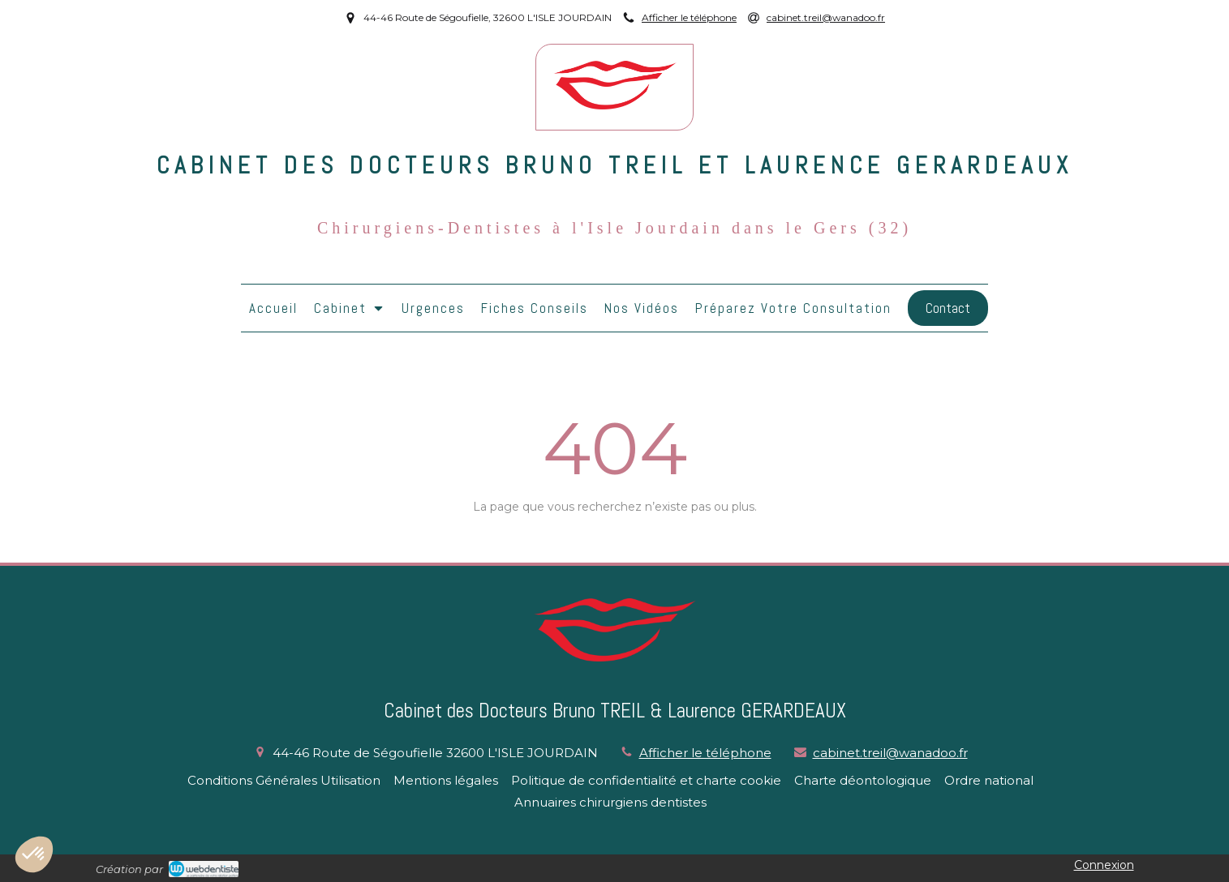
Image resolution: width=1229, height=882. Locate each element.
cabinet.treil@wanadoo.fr (890, 752)
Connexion (1104, 865)
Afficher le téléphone (689, 17)
